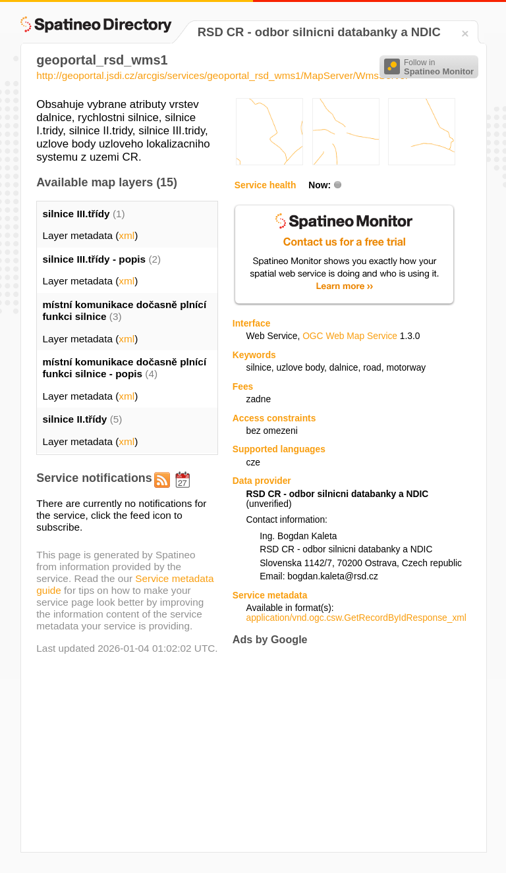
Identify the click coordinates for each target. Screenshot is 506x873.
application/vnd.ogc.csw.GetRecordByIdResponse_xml (356, 618)
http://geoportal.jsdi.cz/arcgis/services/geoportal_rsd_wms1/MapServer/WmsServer (222, 75)
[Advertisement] (343, 749)
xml (126, 235)
